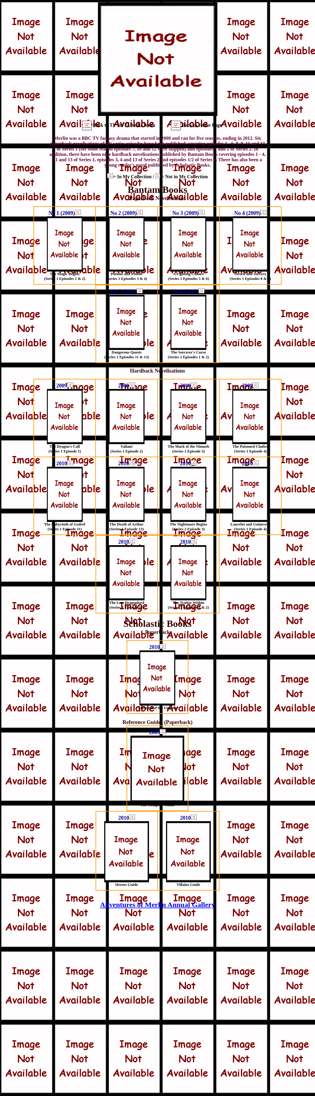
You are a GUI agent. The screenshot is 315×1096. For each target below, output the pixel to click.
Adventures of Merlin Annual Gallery (157, 905)
